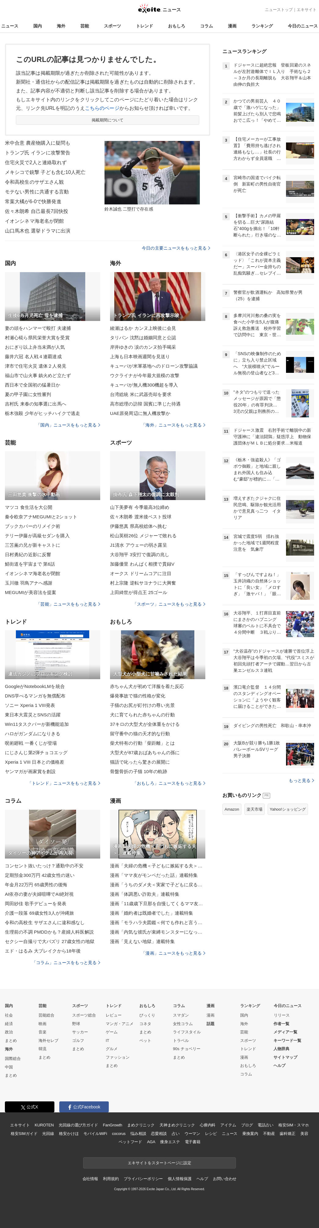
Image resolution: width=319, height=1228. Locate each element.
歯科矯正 (287, 1133)
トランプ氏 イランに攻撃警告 (37, 152)
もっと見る (301, 780)
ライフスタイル (187, 1032)
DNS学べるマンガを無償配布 (35, 695)
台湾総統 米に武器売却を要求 (140, 394)
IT (107, 1040)
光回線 (48, 1133)
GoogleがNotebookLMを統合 (35, 686)
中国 (9, 1067)
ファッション (118, 1057)
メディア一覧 (285, 1032)
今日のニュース (303, 25)
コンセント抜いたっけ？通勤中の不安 (44, 865)
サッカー (80, 1032)
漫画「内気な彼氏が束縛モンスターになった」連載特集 (157, 932)
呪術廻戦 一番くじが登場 (31, 743)
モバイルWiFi (95, 1133)
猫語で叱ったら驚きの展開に (140, 762)
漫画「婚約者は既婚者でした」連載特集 (151, 913)
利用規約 (111, 1178)
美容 (304, 1133)
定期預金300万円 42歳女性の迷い (40, 875)
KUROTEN (44, 1125)
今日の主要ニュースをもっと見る (176, 248)
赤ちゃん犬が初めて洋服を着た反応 (147, 686)
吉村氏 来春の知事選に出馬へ (35, 403)
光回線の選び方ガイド (78, 1125)
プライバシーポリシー (143, 1178)
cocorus (119, 1133)
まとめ (11, 1040)
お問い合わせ (225, 1178)
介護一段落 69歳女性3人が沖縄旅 (39, 913)
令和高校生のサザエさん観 (34, 182)
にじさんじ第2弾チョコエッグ (36, 752)
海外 (61, 25)
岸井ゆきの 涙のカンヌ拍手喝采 (143, 347)
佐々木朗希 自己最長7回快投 (36, 211)
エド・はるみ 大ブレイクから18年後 (43, 950)
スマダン (181, 1015)
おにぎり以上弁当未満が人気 (35, 347)
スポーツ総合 (84, 1015)
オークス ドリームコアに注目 (140, 573)
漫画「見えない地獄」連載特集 (142, 941)
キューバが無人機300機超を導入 (144, 384)
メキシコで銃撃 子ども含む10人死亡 (45, 172)
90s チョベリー (186, 1048)
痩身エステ (170, 1142)
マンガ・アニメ (120, 1023)
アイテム (228, 1125)
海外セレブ (48, 1040)
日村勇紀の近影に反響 (28, 554)
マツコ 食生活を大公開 (29, 507)
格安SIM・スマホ (293, 1125)
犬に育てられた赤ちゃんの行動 (142, 714)
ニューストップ (279, 9)
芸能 (84, 25)
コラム (206, 25)
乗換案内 (250, 1133)
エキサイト (307, 9)
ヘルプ (279, 1065)
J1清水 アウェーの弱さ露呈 (138, 545)
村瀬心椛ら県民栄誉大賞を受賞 (37, 337)
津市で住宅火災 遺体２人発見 (35, 366)
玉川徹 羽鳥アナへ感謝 (29, 582)
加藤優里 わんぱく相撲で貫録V (142, 564)
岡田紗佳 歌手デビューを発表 (35, 903)
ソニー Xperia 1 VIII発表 (30, 705)
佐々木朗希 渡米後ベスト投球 (140, 516)
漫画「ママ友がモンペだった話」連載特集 (154, 875)
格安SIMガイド (24, 1133)
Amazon (232, 809)
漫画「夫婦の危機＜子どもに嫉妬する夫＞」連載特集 (157, 865)
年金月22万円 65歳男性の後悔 (36, 884)
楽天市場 (254, 809)
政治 (9, 1032)
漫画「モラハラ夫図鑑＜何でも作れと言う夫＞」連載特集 (157, 922)
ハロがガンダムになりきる (32, 733)
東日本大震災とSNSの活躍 (33, 714)
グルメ (112, 1048)
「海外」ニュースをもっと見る (173, 425)
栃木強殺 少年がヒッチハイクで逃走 (42, 413)
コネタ (145, 1023)
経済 (9, 1023)
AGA (151, 1142)
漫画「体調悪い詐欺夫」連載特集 (144, 894)
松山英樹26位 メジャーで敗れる (143, 535)
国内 (37, 25)
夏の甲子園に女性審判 (28, 394)
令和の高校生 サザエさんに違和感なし (45, 922)
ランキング (262, 25)
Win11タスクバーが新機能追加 (37, 724)
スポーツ (112, 25)
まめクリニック (141, 1125)
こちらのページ (102, 108)
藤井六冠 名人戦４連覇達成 (33, 356)
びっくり (147, 1015)
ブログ (247, 1125)
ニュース (9, 25)
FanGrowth (112, 1125)
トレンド (144, 25)
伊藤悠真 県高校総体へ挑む (138, 526)
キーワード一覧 (287, 1040)
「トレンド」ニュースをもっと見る (64, 783)
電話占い (265, 1125)
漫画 (232, 25)
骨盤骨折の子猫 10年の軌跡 (138, 771)
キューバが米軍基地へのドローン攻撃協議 (154, 366)
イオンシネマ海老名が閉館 (34, 221)
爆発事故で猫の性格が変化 (137, 695)
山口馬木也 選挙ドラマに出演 (37, 230)
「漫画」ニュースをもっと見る (173, 953)
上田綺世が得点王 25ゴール (138, 592)
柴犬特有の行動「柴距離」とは (142, 743)
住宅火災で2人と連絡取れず (36, 162)
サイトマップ (285, 1057)
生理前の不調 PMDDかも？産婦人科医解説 (49, 932)
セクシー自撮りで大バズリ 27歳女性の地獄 (49, 941)
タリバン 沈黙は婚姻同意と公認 (143, 337)
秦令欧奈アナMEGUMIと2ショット (41, 516)
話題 (211, 1023)
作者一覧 (281, 1023)
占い (176, 1133)
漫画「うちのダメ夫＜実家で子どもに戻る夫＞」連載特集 (157, 884)
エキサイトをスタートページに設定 (159, 1163)
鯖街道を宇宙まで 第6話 (30, 564)
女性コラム (183, 1023)
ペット (145, 1040)
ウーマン (192, 1133)
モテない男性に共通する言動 (37, 191)
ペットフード (130, 1142)
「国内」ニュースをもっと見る (68, 425)
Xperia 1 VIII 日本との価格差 (34, 762)
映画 (42, 1023)
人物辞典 (281, 1048)
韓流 (42, 1048)
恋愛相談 (159, 1133)
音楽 (42, 1032)
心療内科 (207, 1125)
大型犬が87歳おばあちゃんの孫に (145, 752)
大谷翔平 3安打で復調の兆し (139, 554)
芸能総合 (46, 1015)
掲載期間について (108, 120)
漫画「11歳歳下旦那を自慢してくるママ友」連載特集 (157, 903)
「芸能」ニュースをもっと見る (68, 604)
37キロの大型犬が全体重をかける (145, 724)
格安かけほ (69, 1133)
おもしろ (176, 25)
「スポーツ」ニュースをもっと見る (169, 604)
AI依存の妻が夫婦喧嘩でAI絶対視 (39, 894)
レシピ (211, 1133)
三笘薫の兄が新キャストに (32, 545)
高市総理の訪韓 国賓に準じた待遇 (145, 403)
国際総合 (13, 1058)
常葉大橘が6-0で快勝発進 (33, 201)
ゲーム (112, 1032)
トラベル (181, 1040)
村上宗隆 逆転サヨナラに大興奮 (143, 582)
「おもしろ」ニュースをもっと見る (169, 783)
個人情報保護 (179, 1178)
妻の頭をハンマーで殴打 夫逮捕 (38, 328)
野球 (76, 1023)
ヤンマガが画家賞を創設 (30, 771)
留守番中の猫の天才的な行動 (140, 733)
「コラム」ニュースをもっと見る (66, 962)
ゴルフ (78, 1040)
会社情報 (90, 1178)
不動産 (269, 1133)
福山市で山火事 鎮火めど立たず (38, 375)
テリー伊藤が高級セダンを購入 (37, 535)
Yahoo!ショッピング (288, 809)
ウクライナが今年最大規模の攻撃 (144, 375)
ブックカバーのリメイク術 (32, 526)
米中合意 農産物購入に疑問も (37, 143)
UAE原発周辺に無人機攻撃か (140, 413)
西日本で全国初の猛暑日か (32, 384)
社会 (9, 1015)
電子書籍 (192, 1142)
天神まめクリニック (177, 1125)
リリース (282, 1015)
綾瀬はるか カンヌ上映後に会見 (143, 328)
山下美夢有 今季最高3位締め (139, 507)
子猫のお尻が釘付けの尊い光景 (142, 705)
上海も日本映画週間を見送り (140, 356)
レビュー (114, 1015)
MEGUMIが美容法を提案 (30, 592)
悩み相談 (138, 1133)
